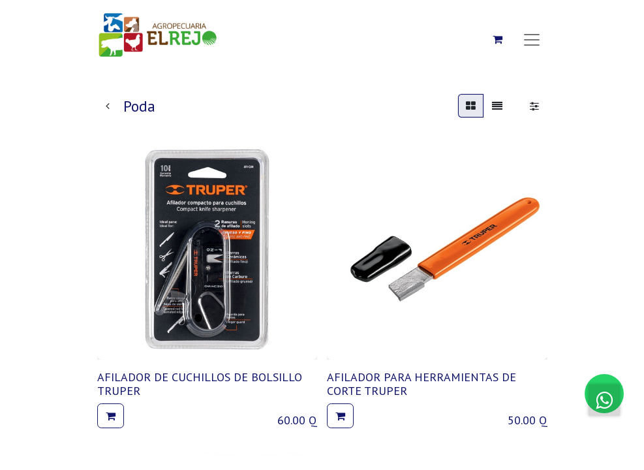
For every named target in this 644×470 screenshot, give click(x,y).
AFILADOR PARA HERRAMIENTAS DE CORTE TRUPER (421, 384)
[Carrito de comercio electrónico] (498, 39)
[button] (110, 415)
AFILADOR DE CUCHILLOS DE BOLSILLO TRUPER (199, 384)
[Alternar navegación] (531, 39)
